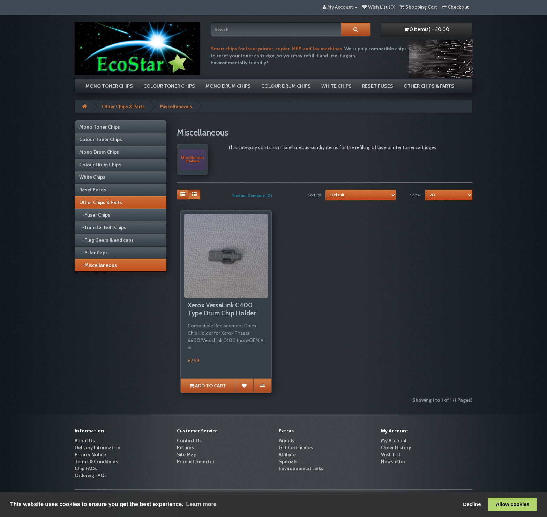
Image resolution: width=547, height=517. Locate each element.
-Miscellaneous (98, 265)
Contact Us (189, 440)
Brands (286, 440)
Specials (288, 461)
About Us (85, 440)
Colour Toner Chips (169, 86)
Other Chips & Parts (429, 86)
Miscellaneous (176, 106)
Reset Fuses (377, 86)
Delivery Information (97, 447)
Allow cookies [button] (512, 504)
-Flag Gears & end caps (106, 240)
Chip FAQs (86, 468)
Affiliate (287, 454)
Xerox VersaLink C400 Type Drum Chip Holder (222, 309)
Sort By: (315, 194)
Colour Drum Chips (286, 86)
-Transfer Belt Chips (102, 227)
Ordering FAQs (91, 475)
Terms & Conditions (96, 461)
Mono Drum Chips (228, 86)
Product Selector (196, 461)
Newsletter (393, 461)
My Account (394, 440)
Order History (396, 447)
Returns (185, 447)
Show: (415, 194)
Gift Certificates (296, 447)
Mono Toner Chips (109, 86)
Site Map (186, 454)
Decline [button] (472, 504)
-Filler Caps (93, 252)
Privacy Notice (90, 454)
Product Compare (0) (252, 195)
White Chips (336, 86)
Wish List (390, 454)
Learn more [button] (201, 504)
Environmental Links (301, 468)
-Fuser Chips (94, 215)
